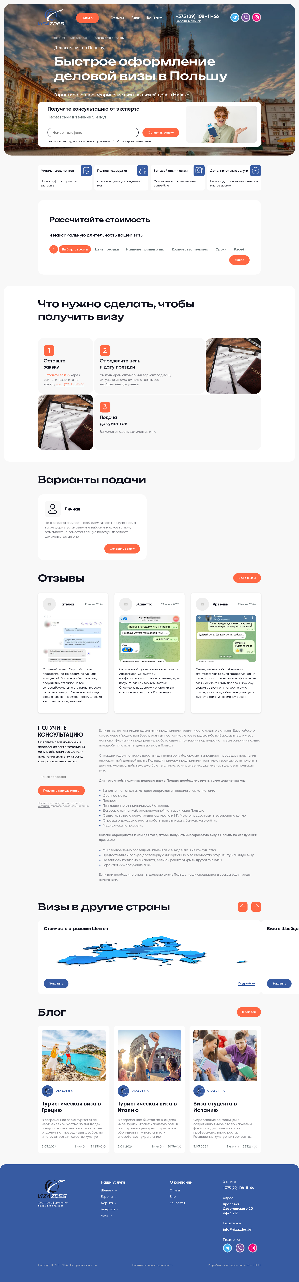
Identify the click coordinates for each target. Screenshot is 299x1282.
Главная (59, 38)
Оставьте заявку (57, 375)
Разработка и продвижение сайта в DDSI (234, 1265)
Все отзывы (247, 578)
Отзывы (117, 17)
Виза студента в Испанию (215, 1106)
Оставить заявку (122, 548)
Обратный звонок (188, 21)
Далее (239, 260)
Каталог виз (78, 38)
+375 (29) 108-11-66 (197, 16)
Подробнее (246, 983)
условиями (103, 141)
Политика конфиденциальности (152, 1265)
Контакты (155, 17)
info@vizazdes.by (237, 1229)
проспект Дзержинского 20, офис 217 (239, 1208)
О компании (181, 1182)
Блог (135, 17)
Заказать (56, 983)
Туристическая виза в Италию (147, 1106)
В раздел (249, 1012)
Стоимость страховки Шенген (76, 928)
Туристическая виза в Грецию (71, 1106)
